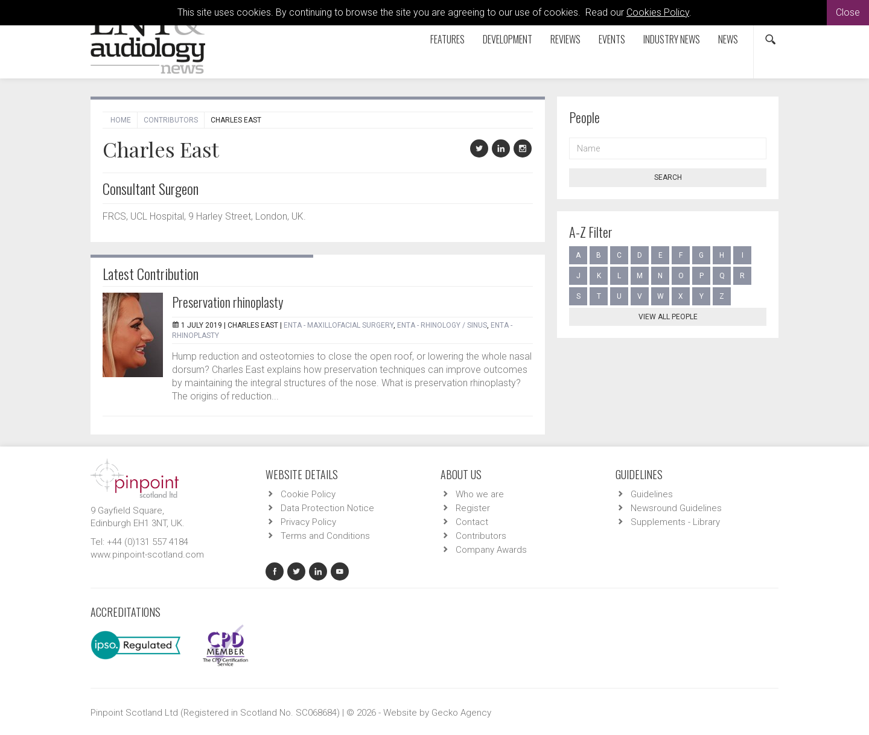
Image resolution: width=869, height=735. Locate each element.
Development (507, 39)
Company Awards (491, 549)
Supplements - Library (675, 522)
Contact (472, 522)
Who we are (480, 494)
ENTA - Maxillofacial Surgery (338, 325)
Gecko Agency (461, 712)
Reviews (565, 39)
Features (447, 39)
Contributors (171, 120)
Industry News (671, 39)
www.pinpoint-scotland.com (147, 554)
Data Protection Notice (327, 508)
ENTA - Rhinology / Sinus (442, 325)
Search (668, 177)
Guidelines (652, 494)
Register (473, 508)
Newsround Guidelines (676, 508)
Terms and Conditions (325, 535)
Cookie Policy (308, 494)
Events (612, 39)
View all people (668, 317)
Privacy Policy (308, 522)
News (728, 39)
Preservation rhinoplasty (227, 301)
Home (120, 120)
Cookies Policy (657, 12)
